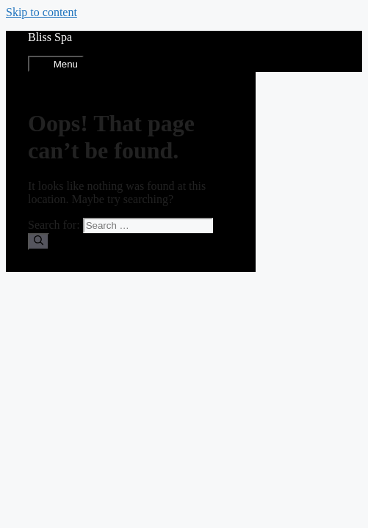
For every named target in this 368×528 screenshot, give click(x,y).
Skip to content (41, 12)
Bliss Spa (50, 37)
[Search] (38, 241)
